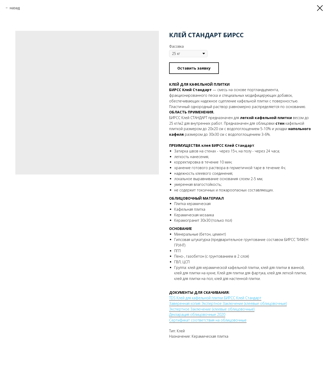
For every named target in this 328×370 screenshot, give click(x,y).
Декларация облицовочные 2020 (197, 314)
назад (15, 7)
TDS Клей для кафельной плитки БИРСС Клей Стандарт (215, 297)
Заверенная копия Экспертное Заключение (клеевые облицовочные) (228, 303)
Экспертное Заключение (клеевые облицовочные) (211, 309)
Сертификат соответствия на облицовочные (208, 320)
